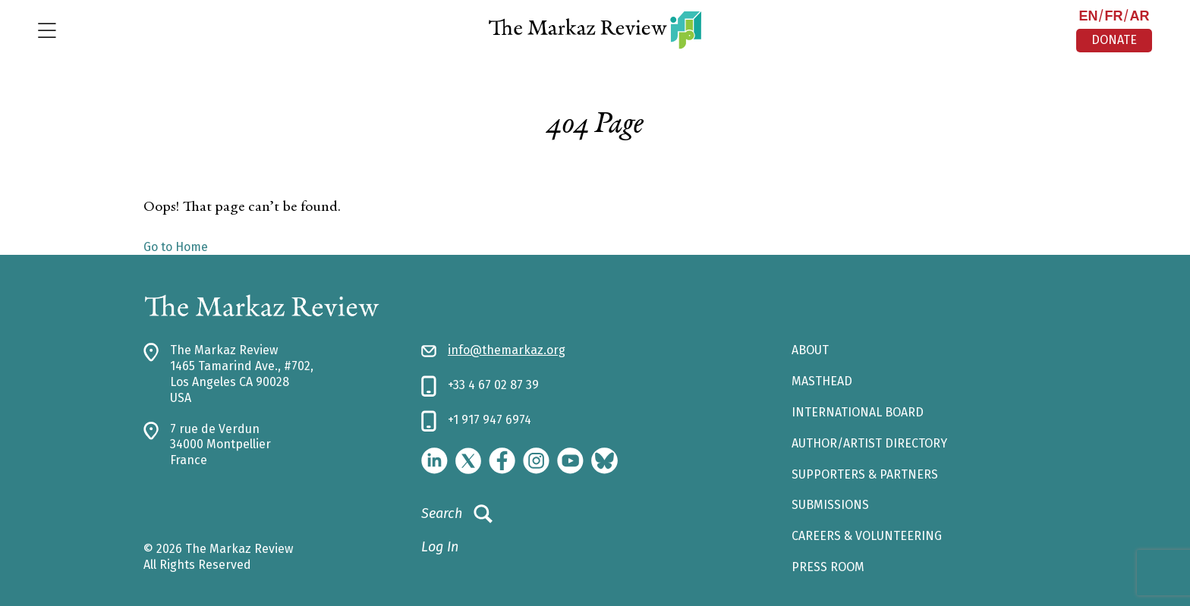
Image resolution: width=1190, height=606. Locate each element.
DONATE (1114, 40)
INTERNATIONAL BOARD (858, 412)
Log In (439, 546)
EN (1087, 16)
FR (1113, 16)
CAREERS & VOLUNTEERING (867, 536)
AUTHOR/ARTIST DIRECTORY (869, 443)
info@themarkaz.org (506, 350)
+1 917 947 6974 (489, 420)
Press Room (828, 567)
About (810, 350)
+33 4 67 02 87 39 (493, 385)
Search (457, 514)
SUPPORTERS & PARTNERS (865, 474)
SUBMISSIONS (830, 505)
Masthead (822, 381)
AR (1139, 16)
